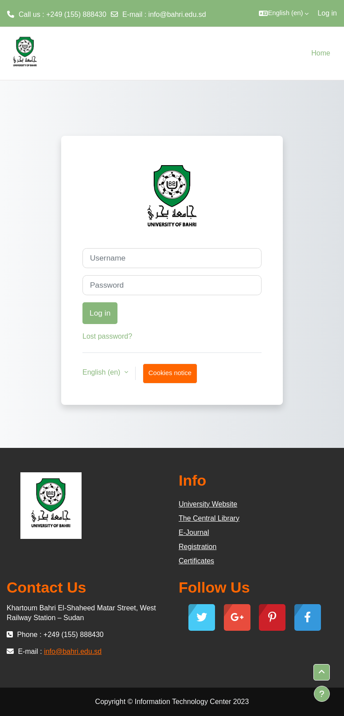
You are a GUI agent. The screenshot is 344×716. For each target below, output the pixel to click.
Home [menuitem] (320, 53)
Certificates (196, 561)
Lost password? (107, 336)
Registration (197, 546)
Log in (327, 13)
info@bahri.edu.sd (177, 14)
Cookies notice (170, 372)
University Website (208, 504)
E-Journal (194, 532)
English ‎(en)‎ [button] (102, 372)
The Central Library (209, 518)
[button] (284, 13)
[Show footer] (322, 694)
